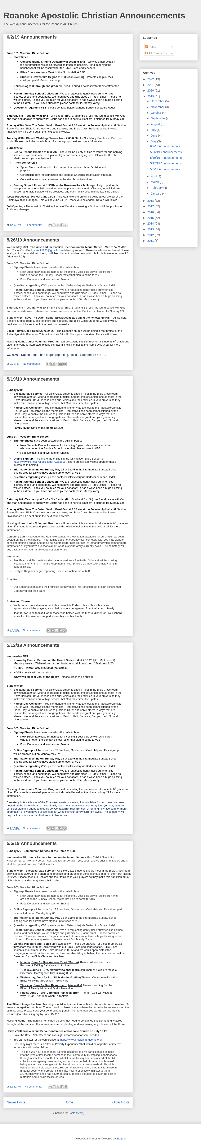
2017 (151, 206)
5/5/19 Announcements (32, 843)
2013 (151, 229)
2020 (151, 90)
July (154, 130)
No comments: (33, 224)
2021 (151, 85)
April (154, 176)
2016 (151, 212)
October (156, 112)
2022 (151, 79)
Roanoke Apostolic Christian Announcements (94, 15)
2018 (151, 200)
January (156, 193)
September (158, 118)
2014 (151, 223)
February (157, 187)
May (154, 141)
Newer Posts (16, 1102)
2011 (151, 240)
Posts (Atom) (76, 1113)
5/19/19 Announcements (33, 379)
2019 (151, 96)
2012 (151, 235)
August (156, 124)
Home (68, 1102)
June (154, 135)
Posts (150, 46)
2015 (151, 218)
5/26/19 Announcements (33, 240)
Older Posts (120, 1102)
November (158, 107)
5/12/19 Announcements (33, 645)
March (155, 182)
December (158, 101)
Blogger (121, 1138)
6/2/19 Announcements (32, 37)
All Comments (156, 53)
